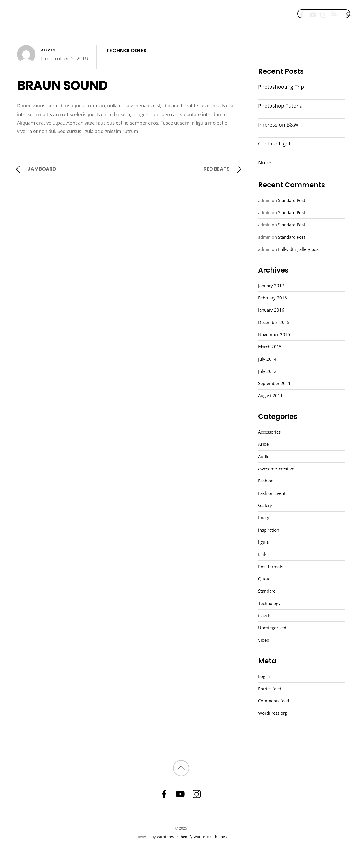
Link (262, 554)
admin (48, 50)
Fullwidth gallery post (299, 249)
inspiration (268, 530)
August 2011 (270, 395)
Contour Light (274, 143)
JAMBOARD (41, 168)
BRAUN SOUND (62, 85)
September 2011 (274, 383)
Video (263, 640)
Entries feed (269, 688)
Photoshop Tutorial (281, 105)
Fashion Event (271, 493)
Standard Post (291, 200)
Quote (264, 579)
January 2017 (271, 285)
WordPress (166, 836)
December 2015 (274, 322)
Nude (264, 162)
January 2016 (271, 310)
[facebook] (302, 13)
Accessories (269, 432)
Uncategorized (272, 627)
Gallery (265, 505)
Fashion (265, 481)
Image (264, 517)
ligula (263, 542)
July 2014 (267, 359)
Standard (267, 591)
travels (264, 615)
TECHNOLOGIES (126, 50)
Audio (264, 456)
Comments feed (273, 701)
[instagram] (323, 13)
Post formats (270, 566)
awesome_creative (276, 468)
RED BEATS (217, 168)
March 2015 (270, 346)
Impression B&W (278, 124)
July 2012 (267, 371)
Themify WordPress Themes (203, 836)
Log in (264, 676)
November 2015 (274, 334)
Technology (269, 603)
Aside (263, 444)
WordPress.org (272, 713)
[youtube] (312, 13)
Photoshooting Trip (281, 86)
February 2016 (272, 298)
